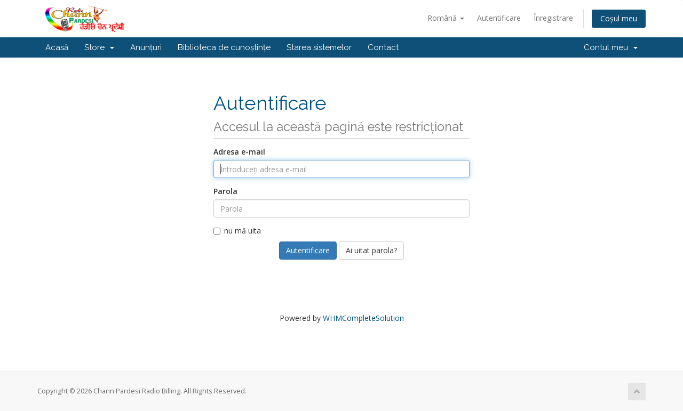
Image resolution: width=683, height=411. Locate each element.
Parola (225, 191)
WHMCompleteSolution (363, 318)
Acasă (56, 47)
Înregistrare (553, 18)
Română (445, 18)
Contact (383, 47)
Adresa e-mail (239, 152)
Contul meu (611, 47)
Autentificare (499, 18)
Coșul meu (618, 18)
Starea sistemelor (319, 47)
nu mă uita (237, 230)
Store (99, 47)
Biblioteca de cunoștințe (224, 47)
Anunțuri (146, 47)
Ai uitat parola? (371, 250)
